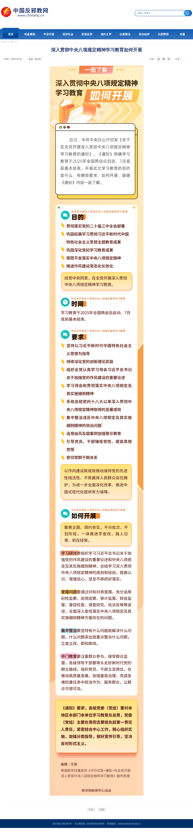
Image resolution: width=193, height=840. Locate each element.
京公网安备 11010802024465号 (89, 836)
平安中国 (49, 34)
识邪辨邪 (162, 34)
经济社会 (68, 34)
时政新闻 (30, 45)
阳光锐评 (143, 34)
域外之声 (106, 34)
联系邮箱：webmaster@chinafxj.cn (124, 836)
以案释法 (124, 34)
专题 (181, 34)
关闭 (102, 818)
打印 (91, 818)
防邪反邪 (87, 34)
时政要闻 (30, 34)
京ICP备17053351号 (62, 836)
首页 (12, 34)
